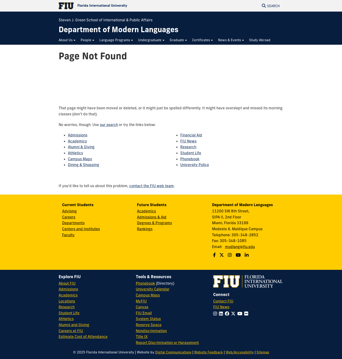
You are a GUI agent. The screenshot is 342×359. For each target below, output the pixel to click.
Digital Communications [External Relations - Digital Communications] (173, 352)
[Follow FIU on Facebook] (228, 313)
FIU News (188, 141)
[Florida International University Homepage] (115, 6)
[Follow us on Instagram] (230, 255)
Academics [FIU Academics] (68, 295)
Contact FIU (223, 301)
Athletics (75, 153)
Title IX (142, 336)
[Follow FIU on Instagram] (216, 313)
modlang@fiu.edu (240, 246)
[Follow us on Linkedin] (247, 255)
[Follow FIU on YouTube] (240, 313)
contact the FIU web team (151, 185)
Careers (68, 217)
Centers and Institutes (81, 229)
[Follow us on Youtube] (239, 255)
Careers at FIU (71, 330)
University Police (194, 164)
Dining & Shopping (83, 164)
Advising (69, 211)
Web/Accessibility (240, 352)
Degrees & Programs (154, 222)
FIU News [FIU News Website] (221, 307)
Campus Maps (80, 159)
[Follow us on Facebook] (215, 255)
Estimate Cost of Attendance (83, 336)
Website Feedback (208, 352)
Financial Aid (191, 135)
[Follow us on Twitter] (222, 255)
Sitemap (262, 352)
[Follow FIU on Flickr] (247, 313)
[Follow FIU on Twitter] (234, 313)
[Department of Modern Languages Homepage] (118, 29)
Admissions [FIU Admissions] (68, 289)
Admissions (77, 135)
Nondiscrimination (151, 330)
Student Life (190, 153)
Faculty (68, 235)
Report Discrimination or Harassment (167, 342)
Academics (77, 141)
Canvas (142, 307)
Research (188, 147)
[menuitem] (67, 40)
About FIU (67, 283)
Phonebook (190, 159)
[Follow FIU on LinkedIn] (222, 313)
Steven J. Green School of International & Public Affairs (105, 20)
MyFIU (141, 301)
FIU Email (144, 313)
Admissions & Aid (151, 217)
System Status (148, 318)
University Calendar (152, 289)
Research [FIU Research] (67, 307)
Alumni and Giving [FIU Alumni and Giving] (74, 324)
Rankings (144, 229)
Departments (73, 222)
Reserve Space (149, 324)
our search (109, 124)
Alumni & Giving (81, 147)
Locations (67, 301)
